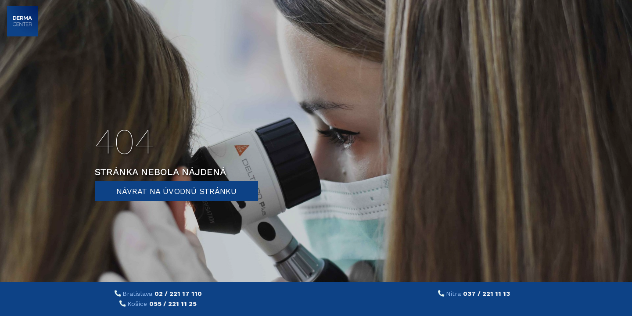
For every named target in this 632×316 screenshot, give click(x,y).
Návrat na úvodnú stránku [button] (176, 191)
